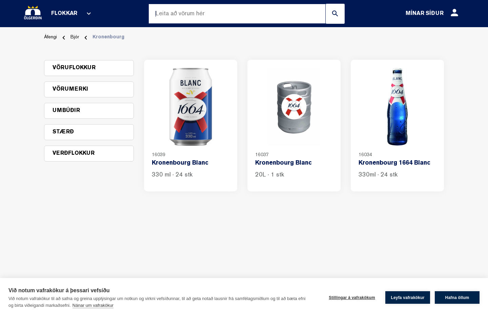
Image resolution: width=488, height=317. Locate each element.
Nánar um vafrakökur (93, 305)
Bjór (74, 37)
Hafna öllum (457, 297)
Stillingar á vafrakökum (352, 297)
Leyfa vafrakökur (407, 297)
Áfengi (50, 37)
